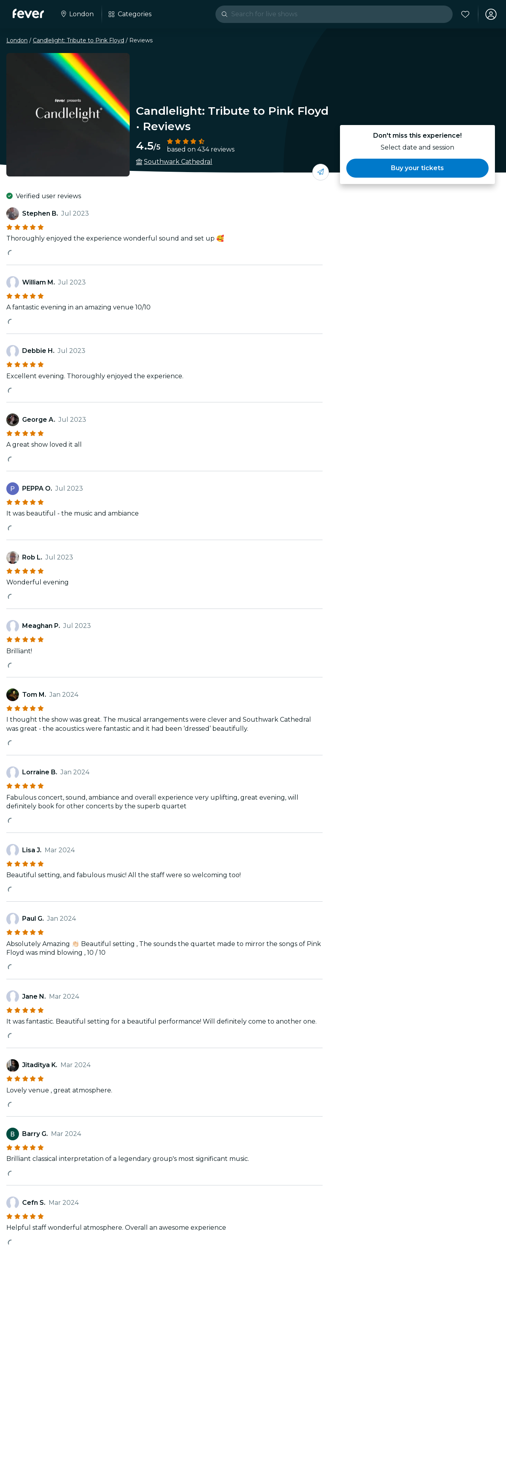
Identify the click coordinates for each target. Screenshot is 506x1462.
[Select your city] (76, 14)
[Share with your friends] (320, 172)
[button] (417, 168)
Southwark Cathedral (178, 161)
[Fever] (28, 13)
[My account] (491, 14)
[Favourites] (465, 14)
